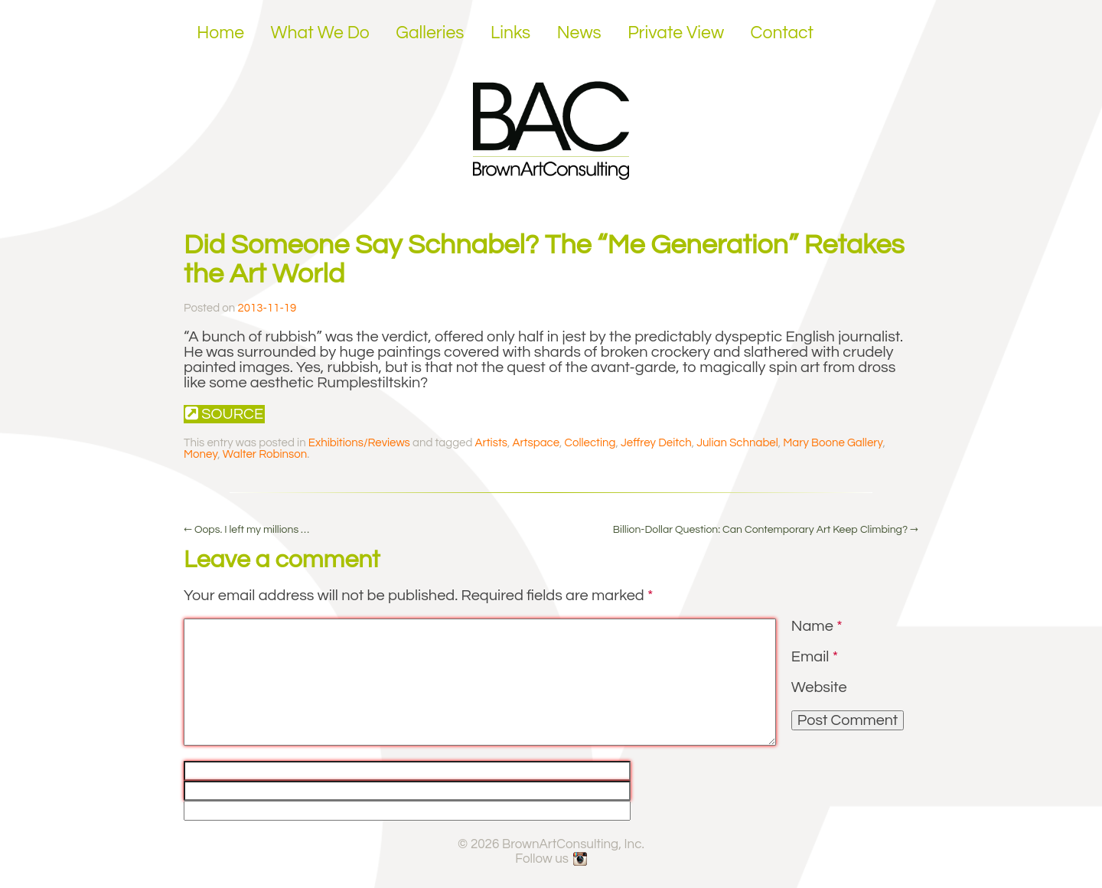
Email (814, 656)
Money (200, 454)
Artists (491, 443)
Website (819, 687)
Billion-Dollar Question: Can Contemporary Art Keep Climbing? (765, 529)
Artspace (536, 443)
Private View (676, 33)
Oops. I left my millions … (246, 529)
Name (817, 626)
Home (220, 33)
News (579, 33)
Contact (782, 33)
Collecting (590, 443)
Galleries (430, 33)
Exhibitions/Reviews (359, 443)
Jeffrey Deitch (656, 443)
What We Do (320, 33)
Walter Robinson (265, 454)
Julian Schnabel (737, 443)
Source (224, 414)
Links (510, 33)
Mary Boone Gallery (832, 443)
